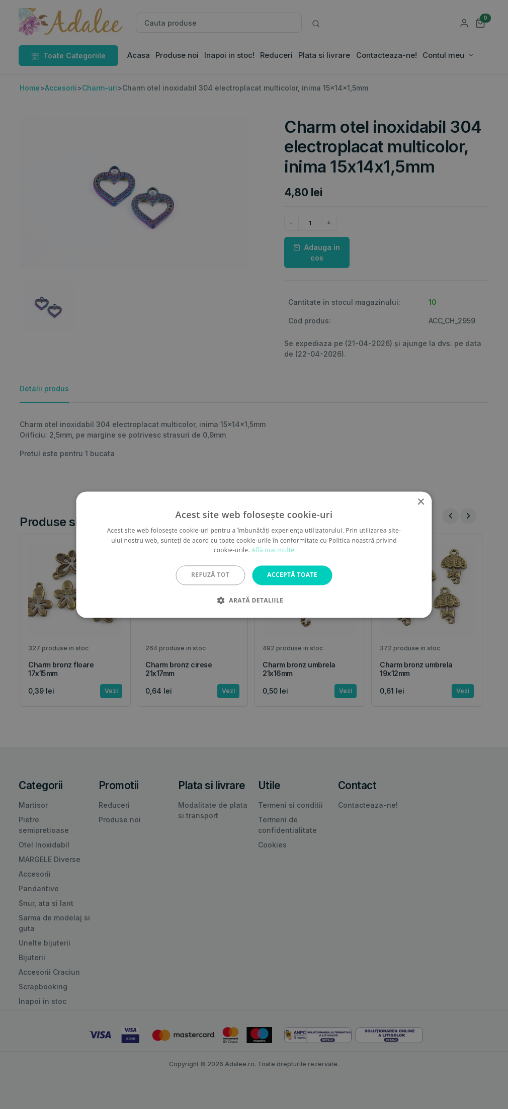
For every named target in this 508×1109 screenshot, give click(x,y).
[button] (254, 600)
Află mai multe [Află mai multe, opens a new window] (272, 550)
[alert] (254, 554)
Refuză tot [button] (210, 575)
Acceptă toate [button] (292, 575)
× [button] (421, 502)
